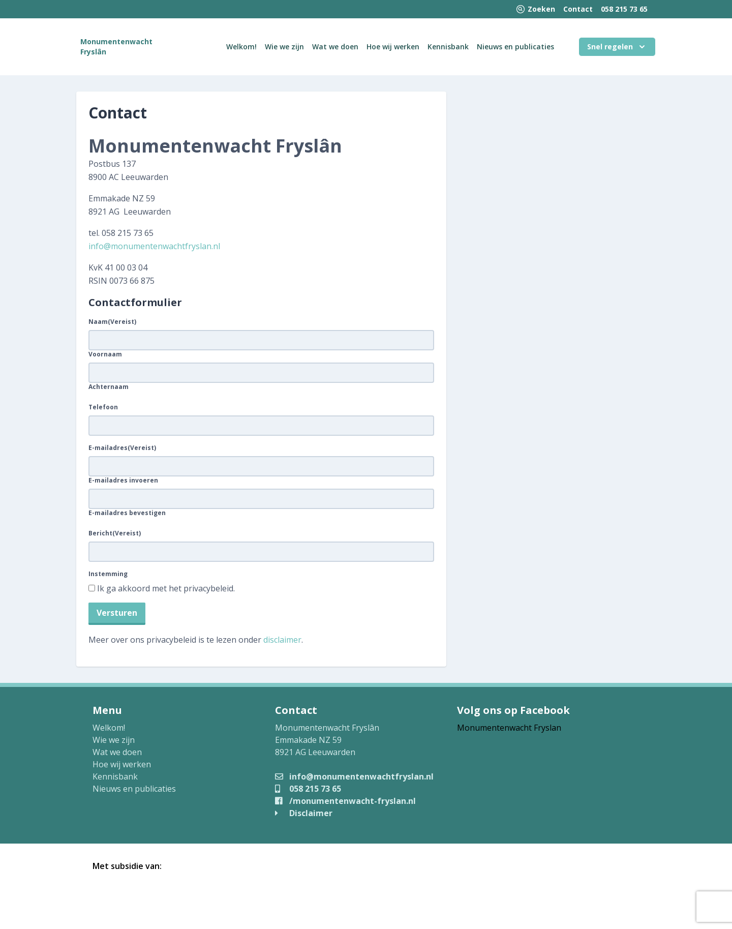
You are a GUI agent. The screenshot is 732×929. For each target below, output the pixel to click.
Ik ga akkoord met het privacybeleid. (166, 588)
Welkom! (241, 46)
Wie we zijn (284, 46)
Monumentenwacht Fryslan (509, 727)
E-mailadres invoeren (123, 480)
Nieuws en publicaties (515, 46)
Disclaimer (303, 813)
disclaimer (282, 639)
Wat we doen (335, 46)
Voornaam (105, 354)
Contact (578, 9)
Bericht (114, 533)
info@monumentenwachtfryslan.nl (154, 246)
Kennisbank (448, 46)
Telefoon (103, 407)
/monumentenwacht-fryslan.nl (345, 800)
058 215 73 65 (624, 9)
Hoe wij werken (393, 46)
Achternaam (108, 387)
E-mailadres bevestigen (127, 513)
